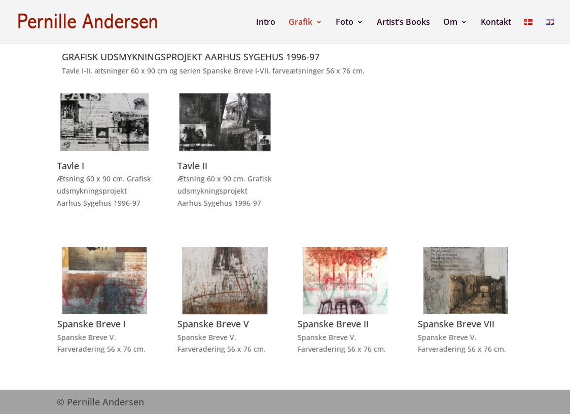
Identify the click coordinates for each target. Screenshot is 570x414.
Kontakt (496, 22)
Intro (265, 22)
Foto (344, 22)
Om (450, 22)
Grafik (300, 22)
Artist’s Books (403, 22)
